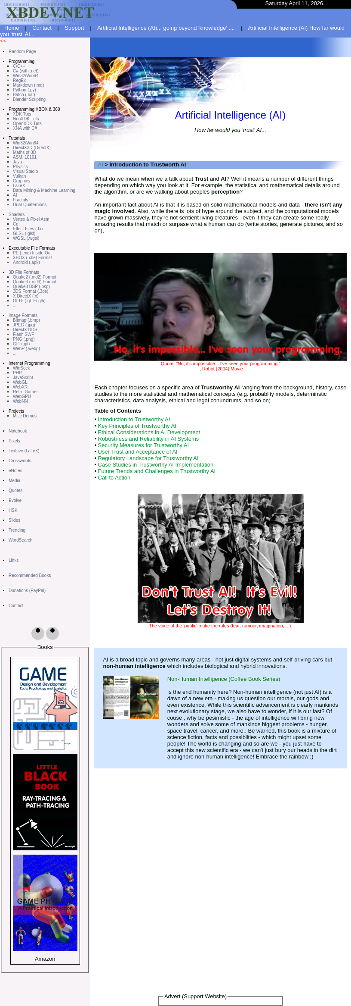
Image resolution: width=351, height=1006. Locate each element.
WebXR (20, 387)
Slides (14, 520)
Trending (17, 530)
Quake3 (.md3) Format (34, 281)
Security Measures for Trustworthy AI (143, 445)
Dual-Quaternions (29, 204)
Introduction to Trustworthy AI (134, 419)
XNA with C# (25, 128)
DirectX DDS (25, 329)
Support (74, 28)
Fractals (20, 199)
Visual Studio (25, 171)
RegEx (19, 80)
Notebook (18, 431)
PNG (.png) (24, 339)
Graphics (21, 181)
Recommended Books (30, 575)
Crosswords (20, 460)
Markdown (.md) (28, 85)
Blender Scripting (29, 99)
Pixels (14, 441)
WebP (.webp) (26, 348)
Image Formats (23, 315)
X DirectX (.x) (25, 296)
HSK (13, 510)
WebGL (20, 382)
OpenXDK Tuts (27, 123)
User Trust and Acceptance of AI (138, 451)
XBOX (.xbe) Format (32, 257)
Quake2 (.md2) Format (34, 277)
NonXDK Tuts (26, 118)
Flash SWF (23, 334)
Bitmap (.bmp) (26, 320)
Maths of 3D (24, 152)
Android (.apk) (26, 262)
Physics (20, 166)
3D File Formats (24, 272)
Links (13, 560)
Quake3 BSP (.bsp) (31, 286)
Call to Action (114, 477)
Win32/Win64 (25, 75)
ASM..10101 (25, 157)
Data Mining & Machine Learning (44, 190)
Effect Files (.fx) (28, 228)
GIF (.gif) (21, 344)
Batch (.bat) (24, 94)
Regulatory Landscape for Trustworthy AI (148, 458)
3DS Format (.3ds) (30, 291)
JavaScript (23, 377)
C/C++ (19, 66)
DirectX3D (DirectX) (32, 147)
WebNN (20, 401)
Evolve (15, 500)
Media (14, 480)
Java (17, 162)
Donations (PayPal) (27, 590)
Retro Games (25, 391)
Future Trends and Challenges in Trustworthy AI (157, 471)
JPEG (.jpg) (24, 325)
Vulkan (19, 176)
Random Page (22, 51)
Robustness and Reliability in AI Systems (148, 439)
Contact (42, 28)
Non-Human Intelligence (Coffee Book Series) (223, 679)
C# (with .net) (25, 71)
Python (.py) (24, 90)
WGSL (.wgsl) (26, 238)
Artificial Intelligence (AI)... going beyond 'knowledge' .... (166, 28)
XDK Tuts (22, 114)
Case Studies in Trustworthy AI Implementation (156, 464)
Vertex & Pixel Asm (31, 219)
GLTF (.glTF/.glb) (29, 300)
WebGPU (22, 396)
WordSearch (20, 540)
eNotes (15, 470)
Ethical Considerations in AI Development (149, 432)
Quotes (15, 490)
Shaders (17, 214)
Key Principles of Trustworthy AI (137, 426)
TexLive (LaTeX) (24, 450)
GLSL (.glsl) (24, 233)
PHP (17, 372)
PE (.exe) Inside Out (32, 253)
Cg (15, 224)
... (14, 305)
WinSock (21, 368)
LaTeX (19, 185)
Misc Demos (25, 416)
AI (15, 195)
